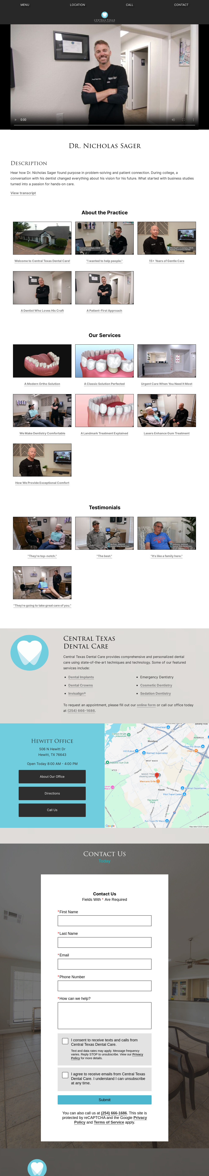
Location (77, 5)
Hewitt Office (52, 741)
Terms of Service (109, 1122)
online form (146, 705)
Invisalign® (77, 693)
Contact (181, 5)
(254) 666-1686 (81, 710)
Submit (104, 1100)
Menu (25, 5)
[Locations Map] (157, 775)
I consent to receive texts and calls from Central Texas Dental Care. (109, 1049)
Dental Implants (81, 677)
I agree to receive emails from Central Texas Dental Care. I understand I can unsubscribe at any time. (108, 1078)
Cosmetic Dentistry (156, 685)
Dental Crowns (80, 685)
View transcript (23, 193)
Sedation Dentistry (155, 693)
